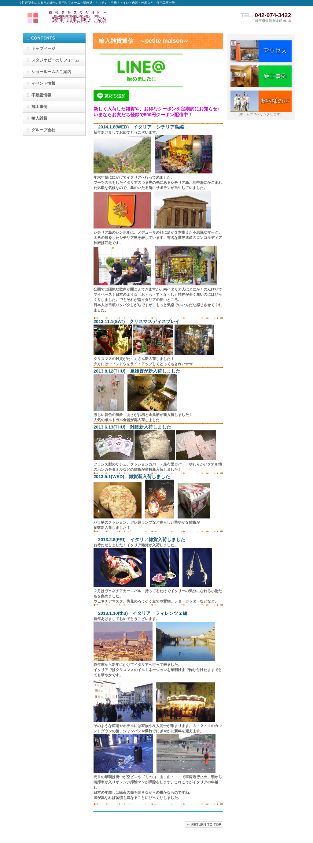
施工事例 (39, 106)
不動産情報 (41, 95)
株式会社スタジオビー (80, 17)
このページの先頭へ (204, 824)
